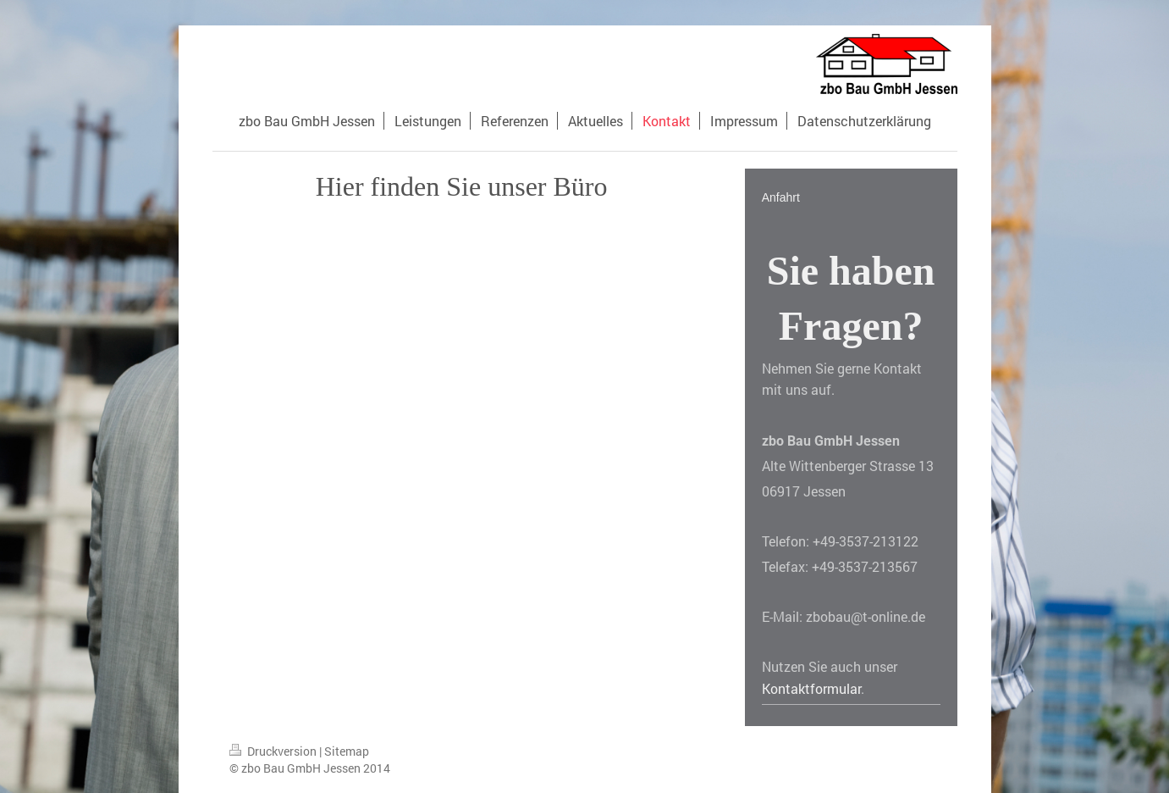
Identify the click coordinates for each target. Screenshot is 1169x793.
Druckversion (274, 751)
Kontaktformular (811, 688)
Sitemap (346, 751)
